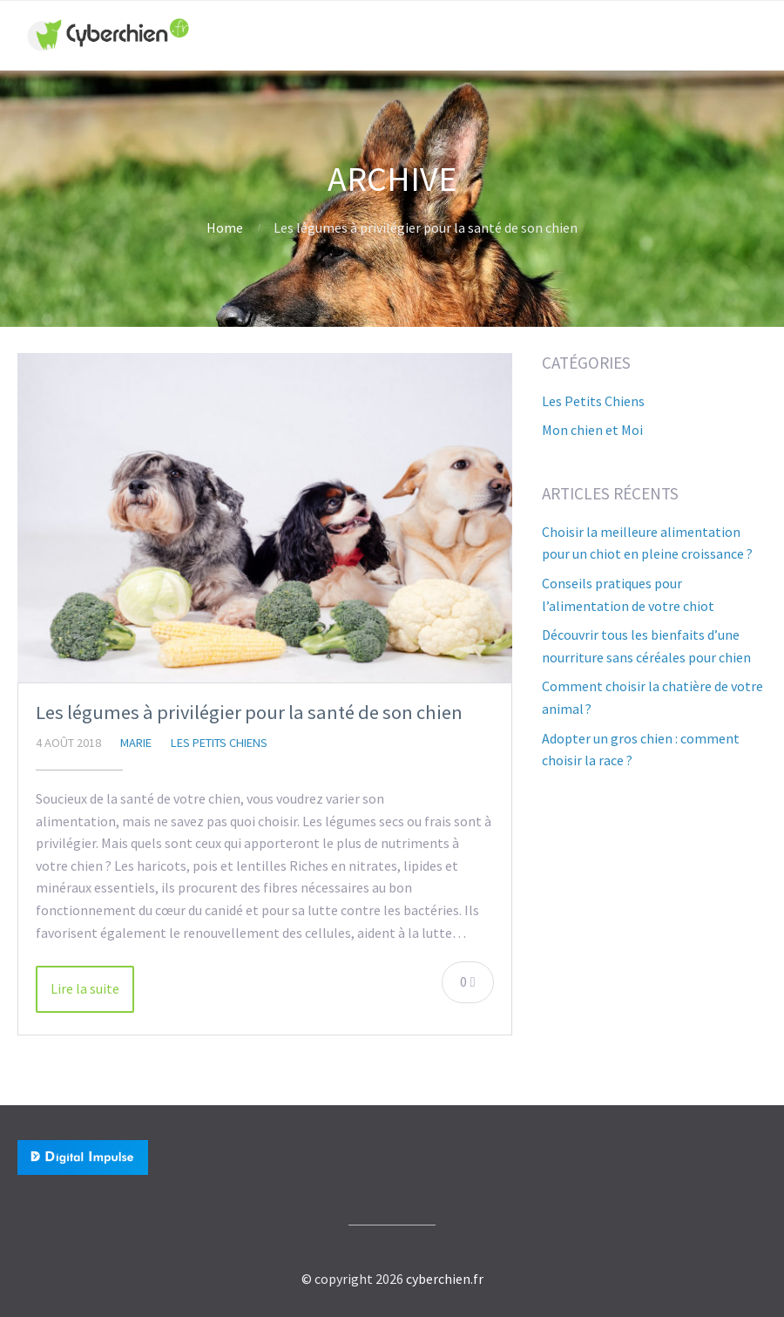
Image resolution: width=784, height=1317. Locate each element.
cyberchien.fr (444, 1278)
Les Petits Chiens (219, 742)
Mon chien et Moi (592, 429)
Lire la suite (85, 988)
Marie (136, 742)
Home (224, 227)
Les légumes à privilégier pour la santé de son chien (249, 712)
